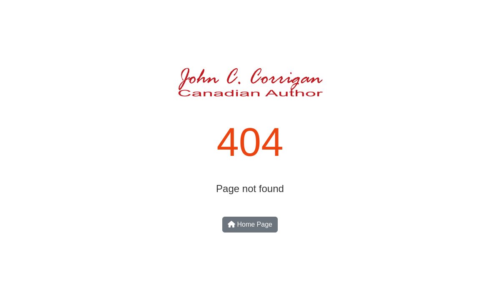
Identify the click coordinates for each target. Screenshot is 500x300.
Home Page (250, 224)
